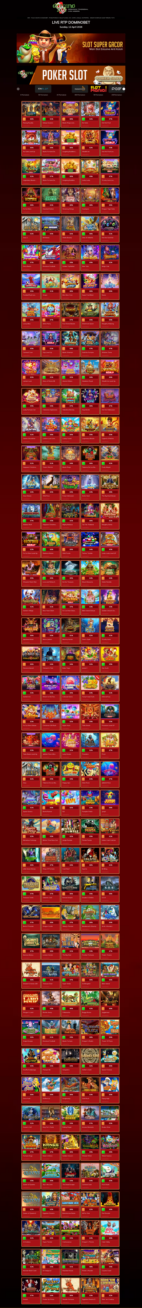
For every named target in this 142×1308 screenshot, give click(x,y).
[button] (123, 88)
